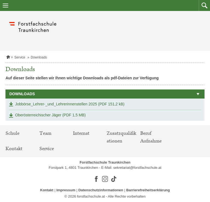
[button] (204, 5)
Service (19, 57)
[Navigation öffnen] (5, 5)
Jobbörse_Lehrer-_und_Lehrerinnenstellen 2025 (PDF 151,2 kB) (69, 104)
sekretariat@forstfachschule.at (137, 167)
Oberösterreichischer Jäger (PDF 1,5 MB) (50, 115)
